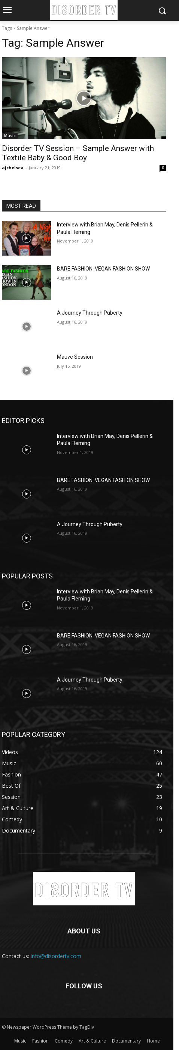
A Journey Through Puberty (89, 313)
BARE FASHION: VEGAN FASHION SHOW (103, 269)
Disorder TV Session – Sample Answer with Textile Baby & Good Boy (78, 153)
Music (9, 135)
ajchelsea (13, 167)
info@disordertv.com (56, 956)
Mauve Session (75, 357)
